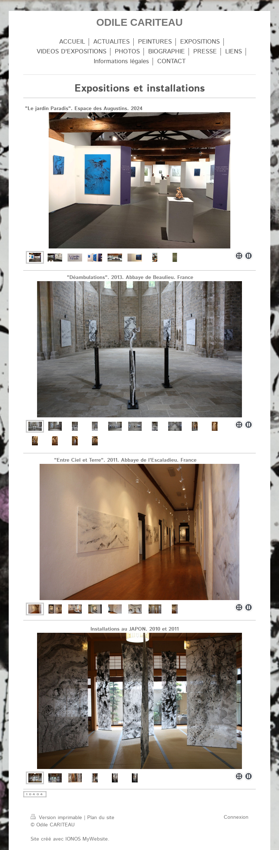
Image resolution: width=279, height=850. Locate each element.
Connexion (236, 817)
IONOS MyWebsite (86, 839)
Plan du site (100, 817)
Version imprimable (57, 817)
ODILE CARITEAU (139, 22)
